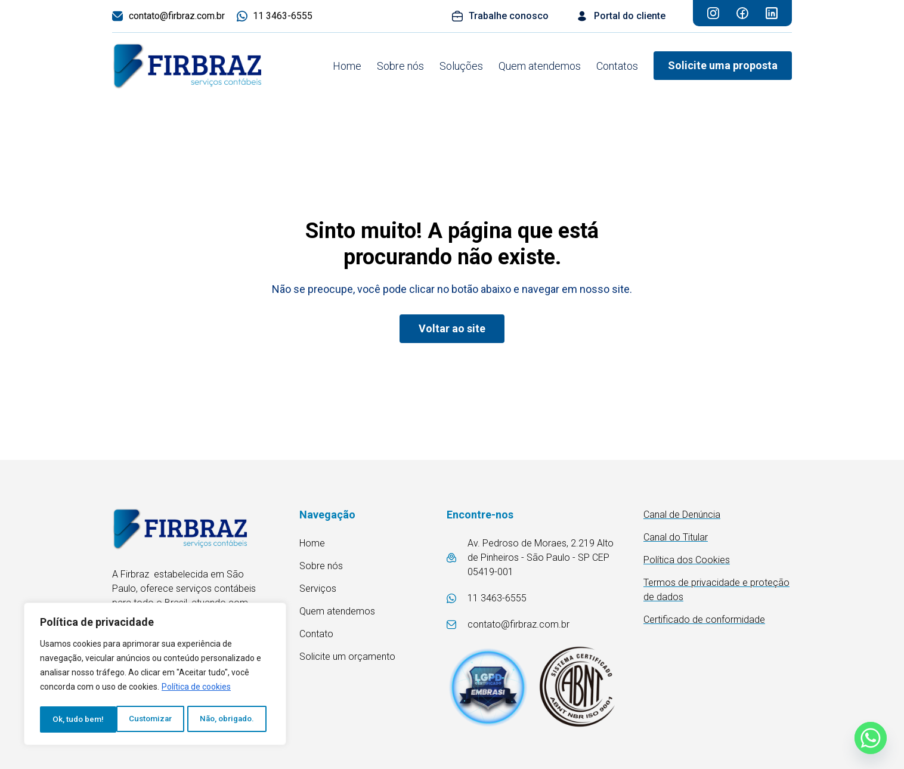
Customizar (74, 719)
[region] (155, 675)
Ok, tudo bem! (233, 719)
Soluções (461, 66)
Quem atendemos (540, 66)
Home (347, 66)
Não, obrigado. (151, 719)
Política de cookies (196, 689)
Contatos (617, 66)
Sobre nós (400, 66)
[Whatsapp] (871, 738)
